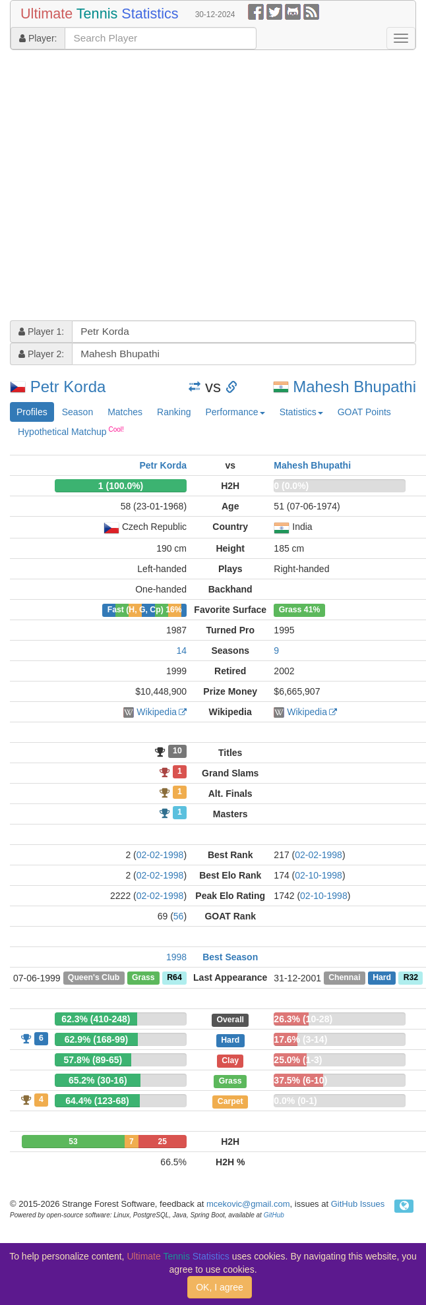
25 (162, 1141)
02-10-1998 (318, 875)
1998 (176, 957)
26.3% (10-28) (303, 1019)
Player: (38, 38)
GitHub (274, 1215)
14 (181, 650)
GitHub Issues (358, 1204)
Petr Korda (68, 386)
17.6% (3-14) (300, 1039)
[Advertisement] (123, 186)
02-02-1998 (160, 855)
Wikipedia (157, 712)
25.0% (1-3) (298, 1060)
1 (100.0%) (120, 485)
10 (177, 751)
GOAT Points (364, 412)
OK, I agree (219, 1287)
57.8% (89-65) (92, 1060)
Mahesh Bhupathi (354, 386)
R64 (174, 978)
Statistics (301, 412)
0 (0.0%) (291, 485)
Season (77, 412)
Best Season (230, 957)
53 (73, 1141)
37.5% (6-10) (300, 1080)
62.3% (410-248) (95, 1019)
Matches (124, 412)
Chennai (344, 978)
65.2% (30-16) (98, 1080)
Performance (234, 412)
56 (178, 916)
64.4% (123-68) (97, 1100)
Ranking (174, 412)
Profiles (31, 412)
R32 (411, 978)
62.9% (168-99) (97, 1039)
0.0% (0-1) (295, 1100)
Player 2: (41, 354)
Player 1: (41, 331)
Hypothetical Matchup (71, 431)
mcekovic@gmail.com (248, 1204)
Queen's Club (93, 978)
